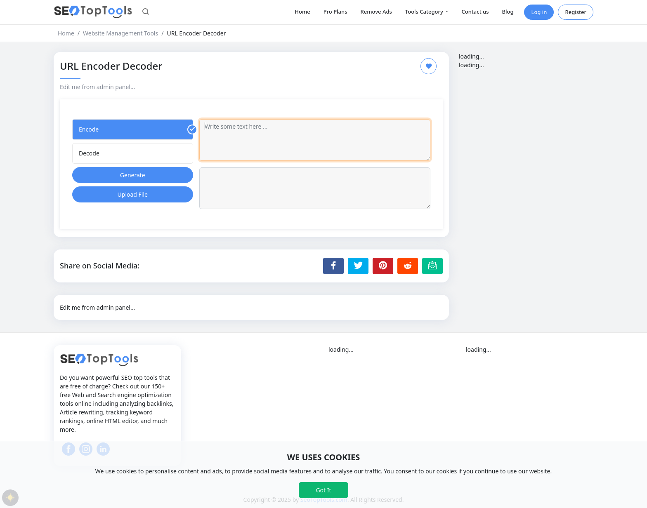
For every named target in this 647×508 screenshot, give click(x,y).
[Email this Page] (432, 266)
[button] (145, 12)
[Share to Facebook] (333, 266)
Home (302, 11)
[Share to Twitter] (358, 266)
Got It (323, 490)
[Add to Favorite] (428, 66)
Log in (539, 12)
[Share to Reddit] (407, 266)
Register (575, 12)
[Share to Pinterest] (383, 266)
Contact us (475, 11)
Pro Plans (335, 11)
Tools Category (424, 11)
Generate (132, 175)
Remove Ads (376, 11)
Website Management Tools (120, 33)
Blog (507, 11)
